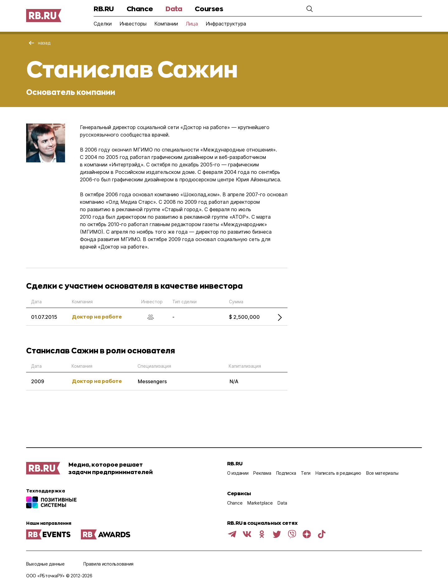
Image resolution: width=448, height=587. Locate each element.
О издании (237, 473)
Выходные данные (45, 563)
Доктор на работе (97, 316)
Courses (209, 8)
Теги (305, 473)
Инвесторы (133, 24)
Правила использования (108, 563)
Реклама (262, 473)
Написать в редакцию (338, 473)
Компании (166, 24)
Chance (140, 8)
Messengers (152, 381)
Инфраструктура (226, 24)
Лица (192, 24)
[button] (309, 8)
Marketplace (260, 502)
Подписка (286, 473)
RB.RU (104, 8)
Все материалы (382, 473)
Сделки (103, 24)
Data (174, 8)
